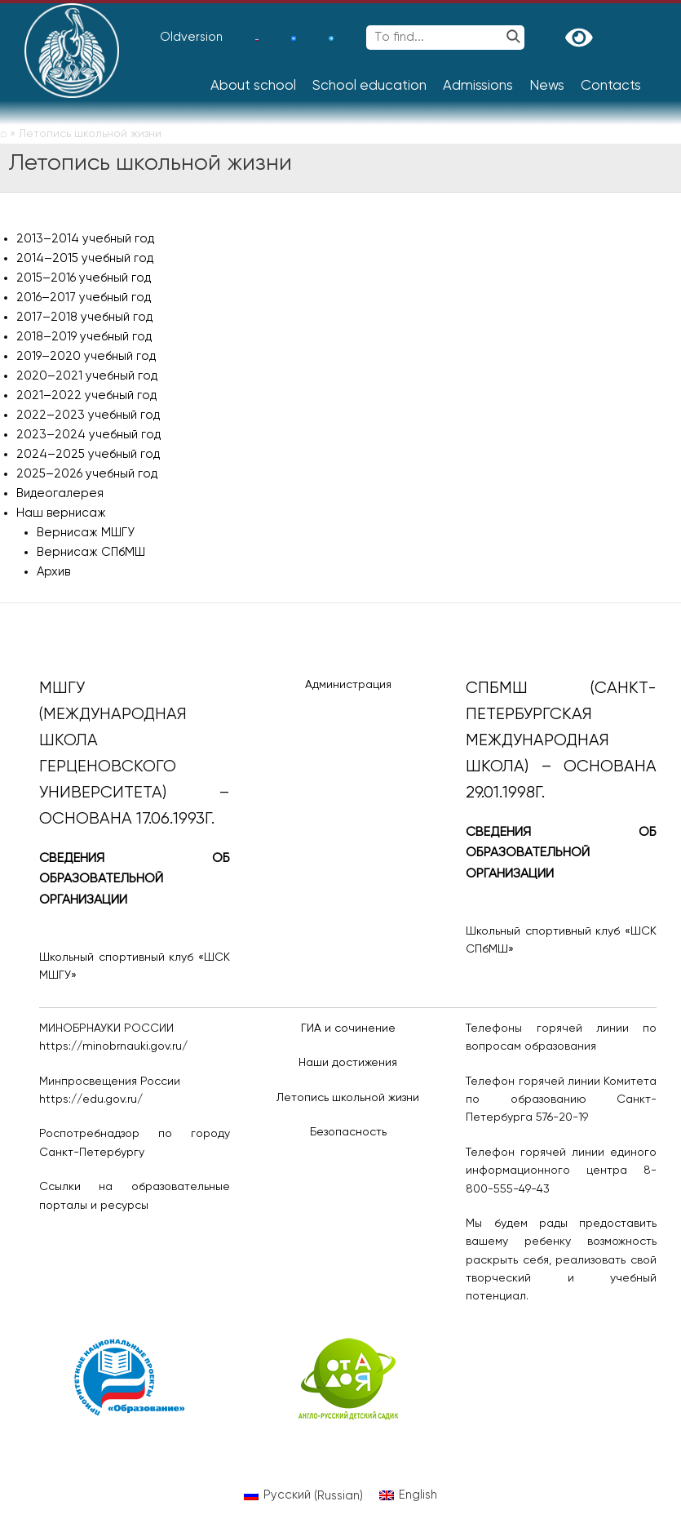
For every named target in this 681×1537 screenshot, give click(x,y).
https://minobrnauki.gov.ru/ (113, 1046)
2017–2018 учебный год (84, 317)
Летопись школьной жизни (347, 1098)
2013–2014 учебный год (85, 239)
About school (253, 86)
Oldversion (191, 37)
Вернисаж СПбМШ (91, 552)
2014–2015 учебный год (84, 258)
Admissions (478, 86)
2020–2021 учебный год (86, 376)
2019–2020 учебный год (86, 356)
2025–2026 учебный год (86, 474)
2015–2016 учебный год (83, 278)
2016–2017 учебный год (83, 297)
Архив (53, 572)
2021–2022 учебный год (86, 395)
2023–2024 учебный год (88, 435)
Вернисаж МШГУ (86, 532)
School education (369, 86)
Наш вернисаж (61, 513)
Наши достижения (347, 1062)
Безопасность (348, 1132)
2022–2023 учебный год (88, 415)
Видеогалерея (60, 493)
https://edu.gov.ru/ (91, 1099)
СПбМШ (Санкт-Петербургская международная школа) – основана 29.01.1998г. (561, 741)
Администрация (348, 685)
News (546, 86)
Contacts (611, 86)
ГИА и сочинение (348, 1028)
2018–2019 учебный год (84, 337)
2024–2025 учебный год (88, 454)
